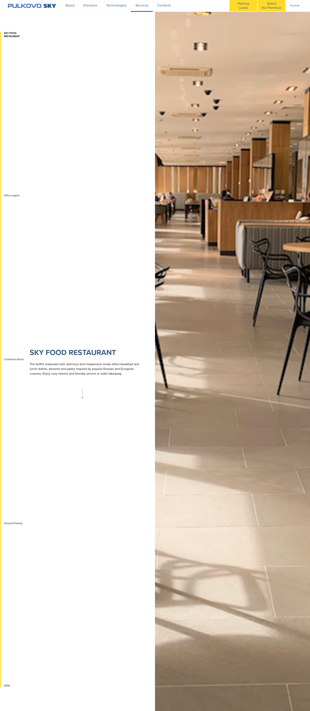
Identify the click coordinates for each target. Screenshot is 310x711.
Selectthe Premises (272, 6)
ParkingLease (243, 6)
